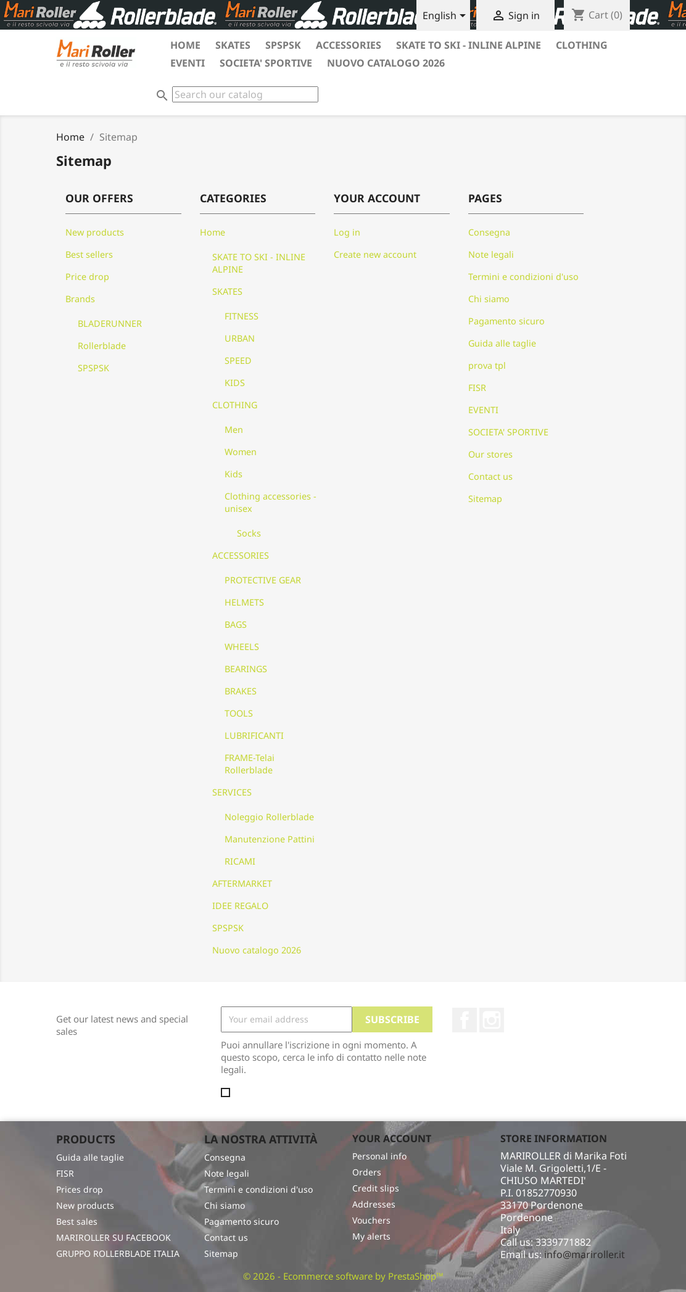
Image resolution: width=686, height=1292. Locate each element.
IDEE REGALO (240, 905)
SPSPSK (283, 45)
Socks (249, 533)
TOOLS (239, 713)
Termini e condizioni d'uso (523, 276)
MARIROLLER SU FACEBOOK (113, 1237)
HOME (185, 45)
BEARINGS (246, 669)
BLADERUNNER (110, 323)
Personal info (379, 1156)
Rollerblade (102, 346)
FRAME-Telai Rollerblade (250, 764)
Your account (391, 1138)
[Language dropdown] (446, 16)
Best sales (76, 1221)
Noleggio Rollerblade (269, 817)
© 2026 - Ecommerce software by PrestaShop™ (343, 1276)
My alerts (371, 1236)
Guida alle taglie (502, 343)
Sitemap (485, 498)
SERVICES (232, 792)
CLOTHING (582, 45)
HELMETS (244, 602)
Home (212, 232)
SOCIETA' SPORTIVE (266, 63)
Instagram (491, 1020)
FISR (477, 387)
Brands (80, 299)
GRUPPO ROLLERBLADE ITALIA (118, 1253)
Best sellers (89, 254)
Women (241, 452)
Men (234, 429)
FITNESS (241, 316)
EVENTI (187, 63)
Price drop (87, 276)
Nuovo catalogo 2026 (386, 63)
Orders (366, 1172)
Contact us (490, 476)
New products (94, 232)
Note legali (491, 254)
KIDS (235, 383)
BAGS (236, 624)
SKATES (232, 45)
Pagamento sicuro (506, 321)
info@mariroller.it (584, 1254)
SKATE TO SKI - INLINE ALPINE (468, 45)
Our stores (490, 454)
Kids (233, 474)
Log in (347, 232)
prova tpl (487, 365)
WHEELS (242, 646)
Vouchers (371, 1220)
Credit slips (375, 1188)
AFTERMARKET (242, 883)
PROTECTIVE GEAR (263, 580)
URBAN (240, 338)
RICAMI (240, 861)
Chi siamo (489, 299)
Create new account (375, 254)
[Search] (245, 94)
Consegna (489, 232)
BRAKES (241, 691)
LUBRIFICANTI (254, 735)
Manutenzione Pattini (270, 839)
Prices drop (79, 1189)
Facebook (464, 1020)
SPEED (238, 360)
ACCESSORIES (348, 45)
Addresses (373, 1204)
